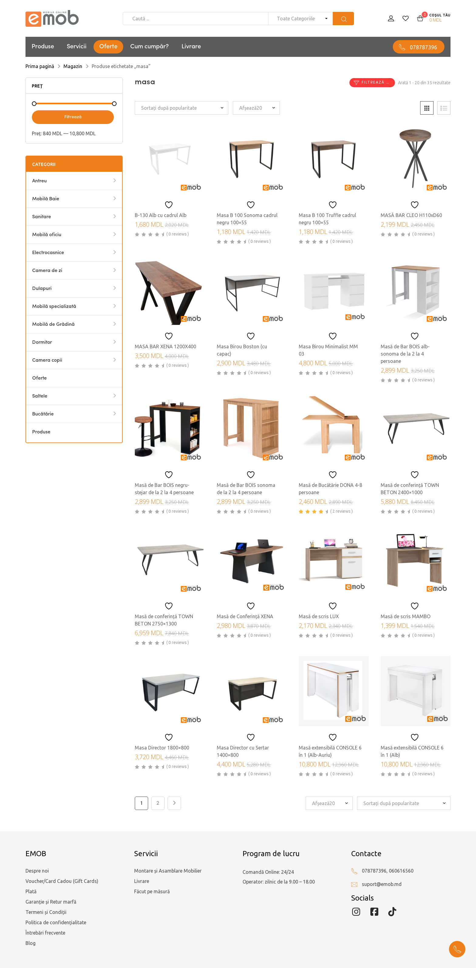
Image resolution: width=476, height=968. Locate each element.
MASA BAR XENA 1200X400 (165, 346)
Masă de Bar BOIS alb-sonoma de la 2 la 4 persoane (405, 354)
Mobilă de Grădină (53, 324)
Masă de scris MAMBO (405, 616)
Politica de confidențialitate (55, 922)
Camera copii (47, 360)
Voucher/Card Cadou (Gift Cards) (61, 881)
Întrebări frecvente (45, 932)
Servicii (77, 47)
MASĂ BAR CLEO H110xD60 (411, 215)
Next (174, 803)
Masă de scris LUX (319, 616)
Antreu (39, 181)
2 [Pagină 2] (157, 803)
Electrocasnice (48, 252)
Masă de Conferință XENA (245, 616)
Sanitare (41, 217)
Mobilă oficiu (46, 235)
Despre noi (37, 870)
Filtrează (73, 117)
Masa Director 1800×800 (162, 747)
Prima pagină (39, 66)
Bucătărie (43, 414)
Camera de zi (47, 270)
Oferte (108, 47)
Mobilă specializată (54, 306)
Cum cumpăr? (149, 47)
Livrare (191, 47)
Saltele (39, 396)
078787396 (423, 47)
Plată (30, 891)
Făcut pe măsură (152, 891)
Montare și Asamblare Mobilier (168, 870)
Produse (43, 47)
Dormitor (42, 342)
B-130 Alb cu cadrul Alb (160, 215)
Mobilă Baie (45, 199)
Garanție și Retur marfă (50, 901)
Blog (30, 943)
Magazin (72, 66)
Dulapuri (42, 288)
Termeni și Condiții (45, 912)
